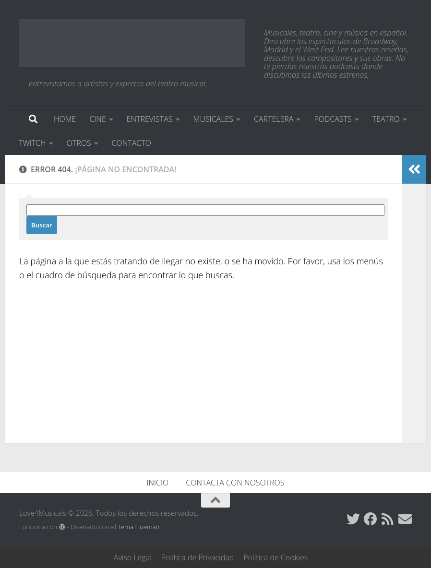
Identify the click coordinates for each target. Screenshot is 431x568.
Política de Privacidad (197, 557)
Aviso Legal (133, 557)
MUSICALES (213, 119)
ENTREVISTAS (150, 119)
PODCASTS (332, 119)
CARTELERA (273, 119)
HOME (65, 119)
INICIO (158, 482)
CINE (97, 119)
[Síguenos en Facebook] (370, 519)
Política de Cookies (275, 557)
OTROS (79, 143)
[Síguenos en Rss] (388, 519)
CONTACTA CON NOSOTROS (235, 482)
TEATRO (386, 119)
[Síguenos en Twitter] (353, 519)
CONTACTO (131, 143)
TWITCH (32, 143)
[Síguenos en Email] (405, 519)
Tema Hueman (138, 526)
